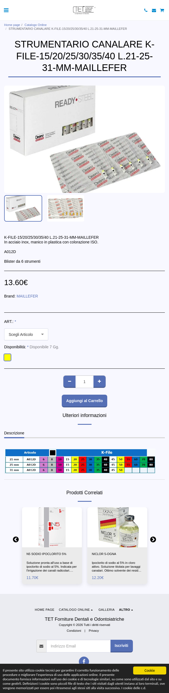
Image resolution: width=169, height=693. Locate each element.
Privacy (94, 630)
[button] (6, 10)
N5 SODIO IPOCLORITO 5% (46, 554)
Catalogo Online (36, 24)
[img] (52, 527)
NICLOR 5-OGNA (104, 554)
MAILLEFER (27, 296)
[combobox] (26, 334)
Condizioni (74, 630)
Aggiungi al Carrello (84, 401)
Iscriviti (121, 645)
